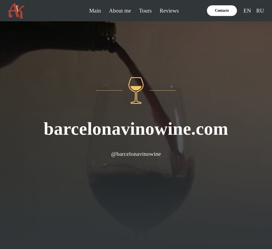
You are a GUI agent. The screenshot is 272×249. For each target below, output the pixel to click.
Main (95, 10)
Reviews (169, 10)
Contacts (222, 11)
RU (260, 10)
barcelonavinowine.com (136, 129)
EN (247, 10)
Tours (145, 10)
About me (120, 10)
